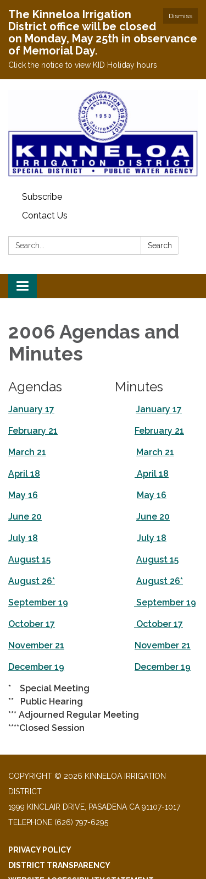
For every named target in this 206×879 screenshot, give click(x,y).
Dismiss (180, 16)
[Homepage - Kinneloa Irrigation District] (103, 133)
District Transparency (59, 865)
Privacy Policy (39, 849)
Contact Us (45, 215)
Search (160, 245)
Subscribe (42, 197)
